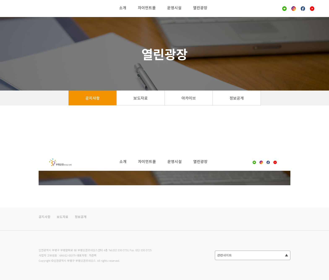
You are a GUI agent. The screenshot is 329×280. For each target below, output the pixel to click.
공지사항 (92, 98)
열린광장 (200, 7)
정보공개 (237, 98)
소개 (122, 7)
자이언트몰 (147, 7)
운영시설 (174, 7)
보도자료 (140, 98)
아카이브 (188, 98)
